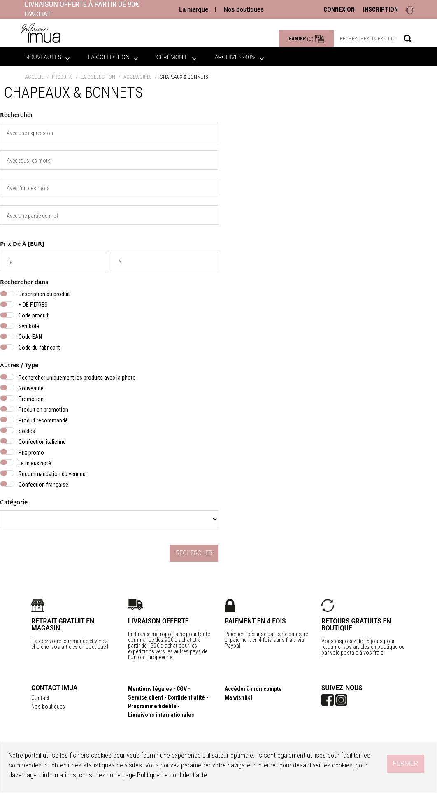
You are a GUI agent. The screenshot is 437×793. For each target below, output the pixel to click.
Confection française (43, 484)
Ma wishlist (238, 697)
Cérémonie (176, 57)
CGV (182, 689)
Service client (145, 697)
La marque (193, 9)
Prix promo (31, 452)
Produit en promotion (43, 409)
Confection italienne (42, 441)
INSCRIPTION (380, 9)
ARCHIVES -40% (239, 57)
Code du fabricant (39, 347)
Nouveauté (31, 388)
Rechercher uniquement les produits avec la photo (77, 377)
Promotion (31, 399)
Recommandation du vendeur (53, 474)
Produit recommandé (43, 420)
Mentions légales (150, 689)
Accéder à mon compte (253, 689)
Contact (40, 698)
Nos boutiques (243, 9)
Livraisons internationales (161, 714)
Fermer (405, 763)
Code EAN (30, 337)
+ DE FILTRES (33, 304)
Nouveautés (47, 57)
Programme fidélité (152, 706)
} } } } (109, 519)
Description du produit (44, 294)
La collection (113, 57)
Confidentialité (186, 697)
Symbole (29, 326)
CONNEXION (339, 9)
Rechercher (194, 553)
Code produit (34, 315)
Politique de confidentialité (172, 775)
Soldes (27, 431)
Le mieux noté (35, 463)
